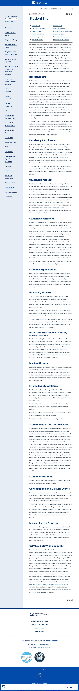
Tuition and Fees (10, 147)
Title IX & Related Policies (39, 683)
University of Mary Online (39, 621)
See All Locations (52, 641)
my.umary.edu (61, 132)
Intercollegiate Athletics (60, 28)
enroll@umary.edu (45, 645)
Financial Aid (9, 151)
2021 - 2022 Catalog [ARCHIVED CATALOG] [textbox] (51, 8)
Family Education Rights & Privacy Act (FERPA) (10, 158)
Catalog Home (9, 28)
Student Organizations (38, 37)
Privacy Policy (39, 677)
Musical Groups (57, 25)
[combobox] (56, 9)
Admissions (8, 111)
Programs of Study (11, 40)
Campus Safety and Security (61, 40)
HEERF (39, 674)
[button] (67, 687)
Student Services (10, 142)
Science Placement (11, 192)
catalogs (21, 690)
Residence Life (36, 25)
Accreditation (39, 680)
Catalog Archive (10, 183)
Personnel (8, 166)
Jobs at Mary (39, 628)
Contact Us (31, 645)
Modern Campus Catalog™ (54, 690)
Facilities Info (9, 171)
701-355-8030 (32, 647)
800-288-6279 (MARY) (44, 647)
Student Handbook (37, 31)
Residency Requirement (38, 28)
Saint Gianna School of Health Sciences (10, 81)
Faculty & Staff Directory (39, 624)
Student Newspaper (59, 34)
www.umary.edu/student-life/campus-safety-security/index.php (47, 584)
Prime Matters (39, 631)
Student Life (9, 137)
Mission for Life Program (60, 37)
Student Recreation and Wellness (62, 31)
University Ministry (37, 40)
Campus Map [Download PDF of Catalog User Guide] (9, 187)
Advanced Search (10, 21)
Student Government (38, 34)
